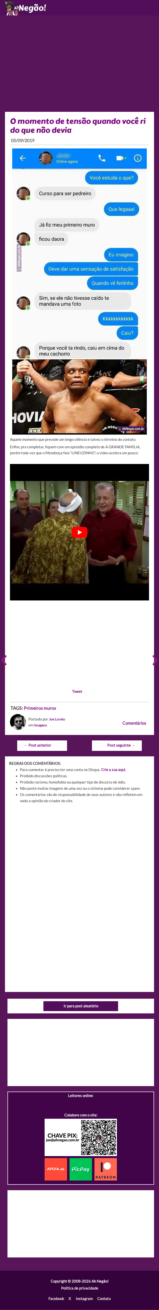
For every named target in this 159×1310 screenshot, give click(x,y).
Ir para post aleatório (81, 1007)
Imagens (41, 726)
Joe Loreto (57, 720)
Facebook (56, 1299)
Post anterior (37, 746)
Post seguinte (121, 746)
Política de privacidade (79, 1289)
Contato (103, 1299)
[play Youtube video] (79, 533)
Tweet (77, 692)
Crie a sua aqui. (113, 770)
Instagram (84, 1299)
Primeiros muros (40, 709)
